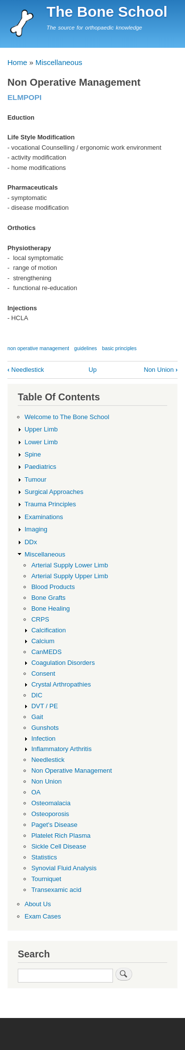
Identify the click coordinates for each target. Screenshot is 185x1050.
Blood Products (52, 587)
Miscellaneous (59, 62)
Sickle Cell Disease (58, 846)
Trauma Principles (50, 504)
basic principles (119, 348)
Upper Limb (41, 429)
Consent (43, 673)
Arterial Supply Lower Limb (69, 565)
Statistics (44, 857)
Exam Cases (43, 916)
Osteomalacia (51, 803)
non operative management (38, 348)
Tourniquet (46, 879)
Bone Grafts (48, 597)
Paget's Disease (54, 824)
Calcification (48, 630)
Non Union (161, 369)
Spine (33, 454)
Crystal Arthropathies (61, 684)
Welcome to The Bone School (67, 417)
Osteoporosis (50, 814)
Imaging (36, 529)
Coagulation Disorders (63, 662)
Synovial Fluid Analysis (63, 868)
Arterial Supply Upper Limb (69, 576)
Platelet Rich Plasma (60, 835)
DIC (36, 695)
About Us (38, 904)
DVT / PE (44, 706)
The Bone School (106, 11)
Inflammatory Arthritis (61, 749)
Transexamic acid (56, 889)
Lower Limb (41, 442)
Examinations (44, 517)
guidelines (85, 348)
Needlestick (25, 369)
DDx (31, 542)
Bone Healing (50, 608)
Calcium (42, 641)
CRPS (40, 619)
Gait (37, 717)
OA (35, 792)
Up (92, 369)
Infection (43, 738)
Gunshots (45, 727)
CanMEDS (46, 652)
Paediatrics (40, 466)
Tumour (35, 479)
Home (17, 62)
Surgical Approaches (54, 491)
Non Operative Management (71, 770)
